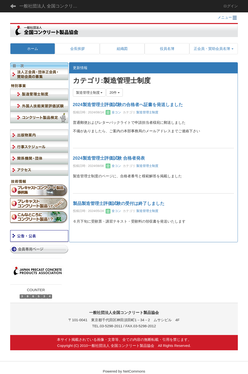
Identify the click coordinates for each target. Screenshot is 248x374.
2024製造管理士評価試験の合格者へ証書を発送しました (128, 104)
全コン (113, 112)
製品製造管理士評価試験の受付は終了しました (118, 203)
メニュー (227, 17)
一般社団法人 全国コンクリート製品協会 (51, 6)
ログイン (230, 6)
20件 (114, 92)
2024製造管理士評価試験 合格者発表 (109, 158)
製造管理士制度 (147, 112)
